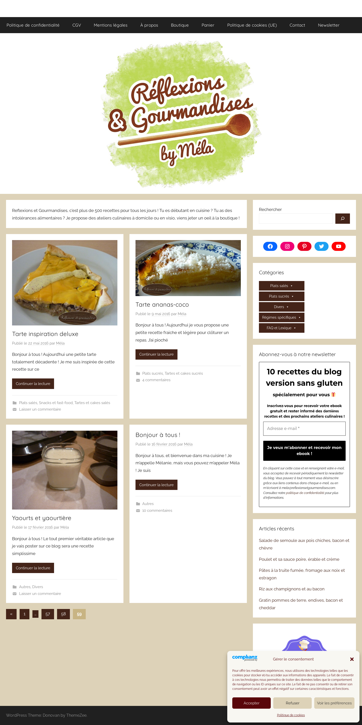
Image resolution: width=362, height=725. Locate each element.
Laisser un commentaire (40, 409)
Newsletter (329, 25)
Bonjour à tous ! (157, 434)
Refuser (292, 703)
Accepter (251, 703)
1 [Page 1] (24, 613)
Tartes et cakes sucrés (184, 373)
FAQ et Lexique (281, 328)
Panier (208, 25)
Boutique (180, 25)
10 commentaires (157, 510)
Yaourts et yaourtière (41, 518)
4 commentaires (156, 380)
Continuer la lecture (33, 383)
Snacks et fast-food (56, 403)
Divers (37, 587)
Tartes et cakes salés (92, 403)
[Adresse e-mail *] (304, 429)
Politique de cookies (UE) (252, 25)
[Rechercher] (342, 218)
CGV (76, 25)
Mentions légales (110, 25)
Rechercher (270, 209)
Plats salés (28, 403)
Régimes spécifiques (281, 317)
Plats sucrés (152, 373)
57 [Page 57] (48, 613)
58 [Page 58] (63, 613)
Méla (60, 343)
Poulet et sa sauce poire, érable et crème (299, 559)
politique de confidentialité (305, 493)
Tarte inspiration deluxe (45, 334)
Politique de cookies (291, 715)
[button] (351, 659)
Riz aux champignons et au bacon (292, 588)
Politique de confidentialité (33, 25)
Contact (297, 25)
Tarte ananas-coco (162, 304)
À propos (149, 25)
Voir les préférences (334, 703)
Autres (24, 587)
